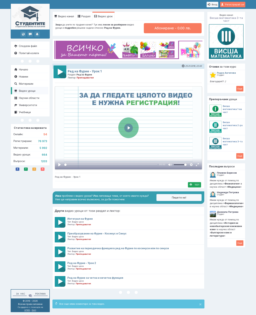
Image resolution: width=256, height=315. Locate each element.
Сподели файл (25, 46)
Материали (23, 83)
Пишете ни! (179, 197)
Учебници (22, 112)
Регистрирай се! (232, 4)
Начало (21, 69)
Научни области (26, 98)
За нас (20, 293)
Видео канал (64, 16)
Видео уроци (24, 90)
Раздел (84, 16)
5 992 (43, 148)
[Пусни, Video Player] (59, 165)
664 (44, 154)
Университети (25, 105)
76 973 (42, 141)
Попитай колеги (26, 53)
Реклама (40, 293)
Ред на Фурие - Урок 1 (85, 71)
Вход (212, 4)
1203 (44, 161)
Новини (21, 76)
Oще (239, 88)
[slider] (110, 164)
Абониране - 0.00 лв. (172, 28)
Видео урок (103, 16)
